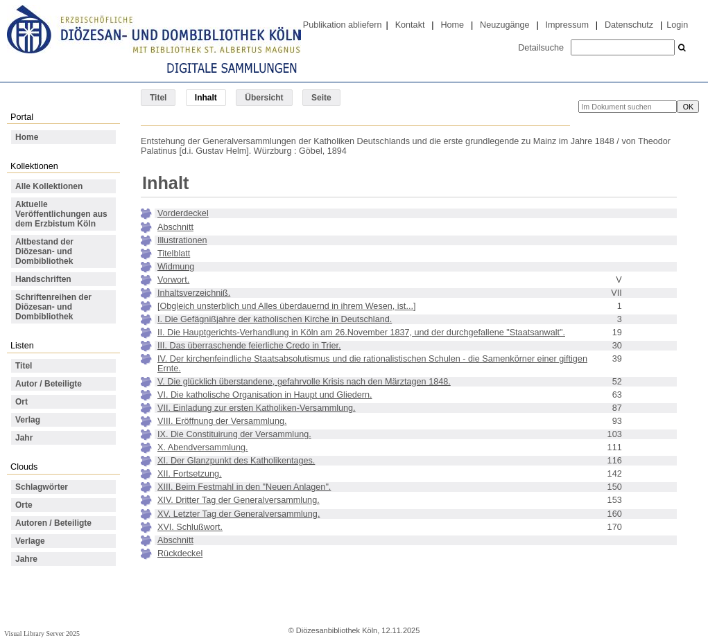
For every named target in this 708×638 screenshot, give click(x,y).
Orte (24, 505)
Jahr (24, 438)
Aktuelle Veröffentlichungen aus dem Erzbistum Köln (61, 214)
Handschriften (43, 279)
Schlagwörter (41, 487)
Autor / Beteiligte (48, 384)
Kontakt (410, 25)
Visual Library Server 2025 (42, 633)
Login (677, 25)
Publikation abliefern (342, 25)
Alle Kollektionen (49, 186)
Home (452, 25)
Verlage (30, 541)
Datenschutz (629, 25)
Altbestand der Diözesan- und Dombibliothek (44, 251)
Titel (158, 98)
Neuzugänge (505, 25)
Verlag (27, 420)
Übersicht (264, 98)
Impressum (567, 25)
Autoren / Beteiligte (53, 523)
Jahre (26, 559)
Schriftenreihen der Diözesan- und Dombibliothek (53, 306)
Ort (21, 402)
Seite (321, 98)
